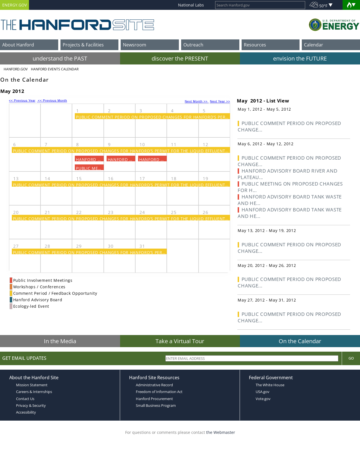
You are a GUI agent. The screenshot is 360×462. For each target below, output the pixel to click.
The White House (270, 384)
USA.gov (262, 391)
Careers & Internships (34, 391)
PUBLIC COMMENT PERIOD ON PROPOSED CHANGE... (289, 126)
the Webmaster (220, 432)
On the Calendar (300, 341)
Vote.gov (263, 398)
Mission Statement (32, 384)
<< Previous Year (22, 100)
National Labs (191, 5)
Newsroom (134, 45)
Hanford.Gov (16, 69)
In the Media (60, 341)
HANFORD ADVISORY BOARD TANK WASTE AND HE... (290, 199)
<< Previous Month (52, 100)
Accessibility (26, 412)
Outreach (193, 45)
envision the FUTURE (300, 58)
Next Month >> (197, 101)
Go (351, 358)
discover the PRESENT (180, 58)
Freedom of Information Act (159, 391)
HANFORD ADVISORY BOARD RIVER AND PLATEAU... (287, 174)
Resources (255, 45)
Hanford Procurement (154, 398)
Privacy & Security (31, 405)
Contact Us (25, 398)
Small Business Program (156, 405)
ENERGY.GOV (14, 5)
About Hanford (18, 45)
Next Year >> (220, 101)
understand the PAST (60, 58)
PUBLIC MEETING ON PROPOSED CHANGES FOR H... (290, 186)
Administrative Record (154, 384)
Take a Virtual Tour (180, 341)
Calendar (313, 45)
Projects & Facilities (83, 45)
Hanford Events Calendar (54, 69)
